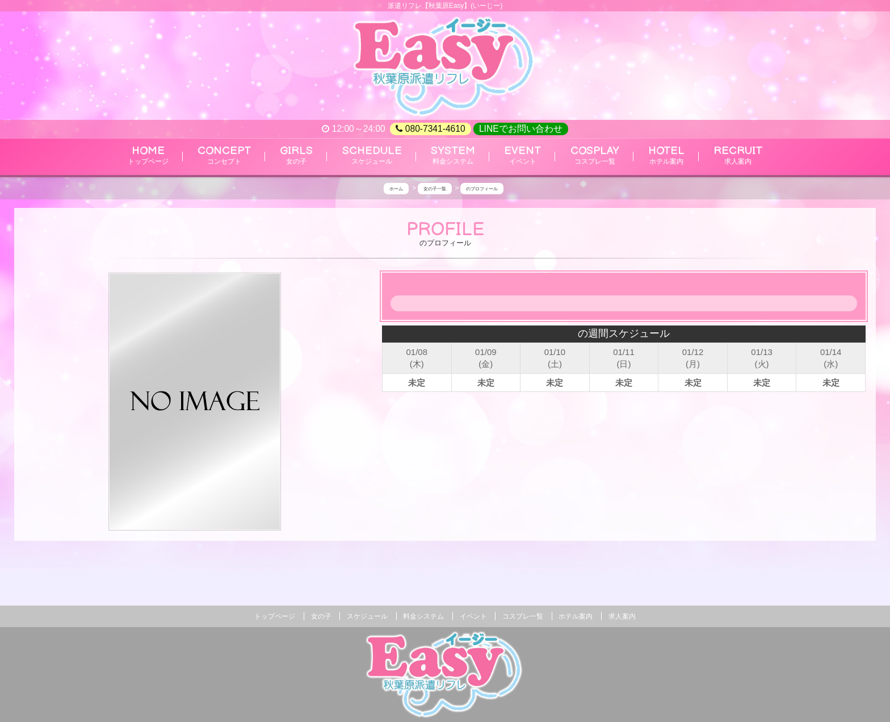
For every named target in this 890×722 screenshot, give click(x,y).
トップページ (274, 616)
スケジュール (367, 616)
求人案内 (622, 616)
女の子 (321, 616)
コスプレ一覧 (522, 616)
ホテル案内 (576, 616)
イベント (473, 616)
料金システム (423, 616)
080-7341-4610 (430, 129)
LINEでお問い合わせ (520, 128)
